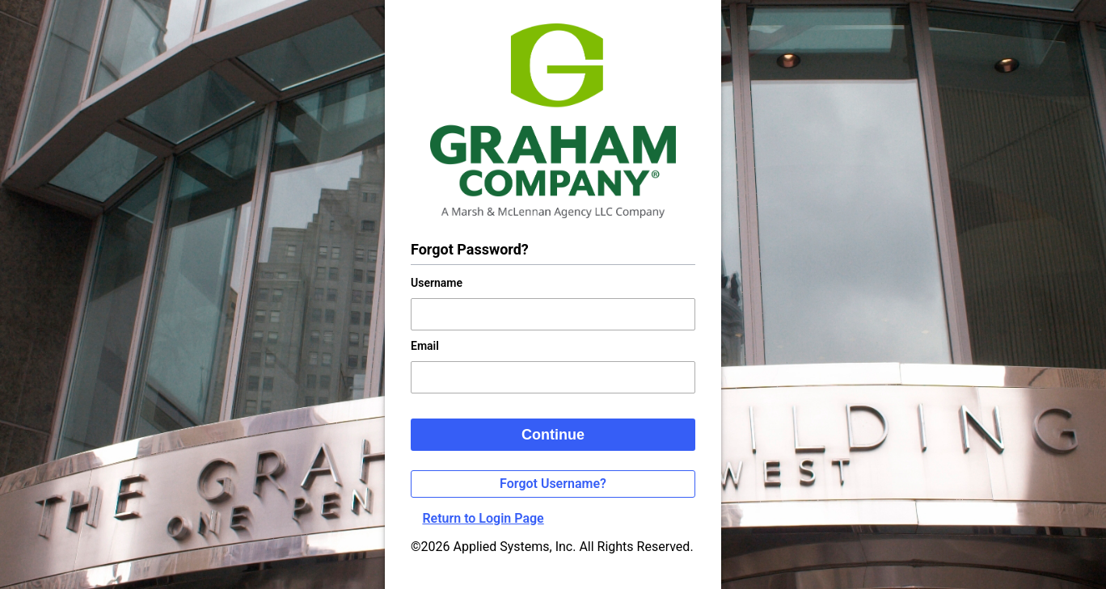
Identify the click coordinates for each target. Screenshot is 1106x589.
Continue (553, 435)
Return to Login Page (482, 518)
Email (425, 345)
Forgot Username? (553, 483)
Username (436, 282)
